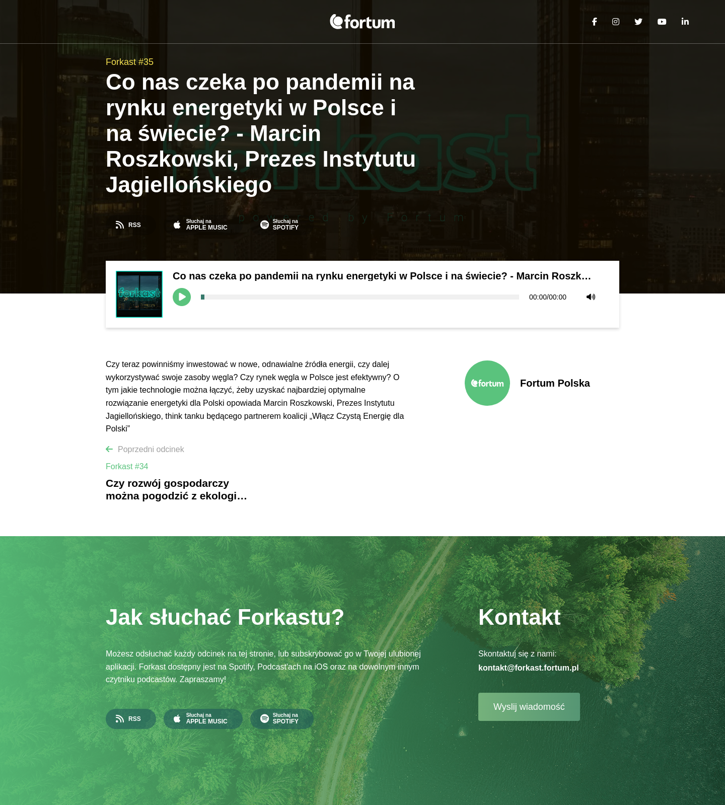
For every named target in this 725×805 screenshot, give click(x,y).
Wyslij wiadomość (529, 707)
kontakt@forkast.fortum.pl (528, 668)
